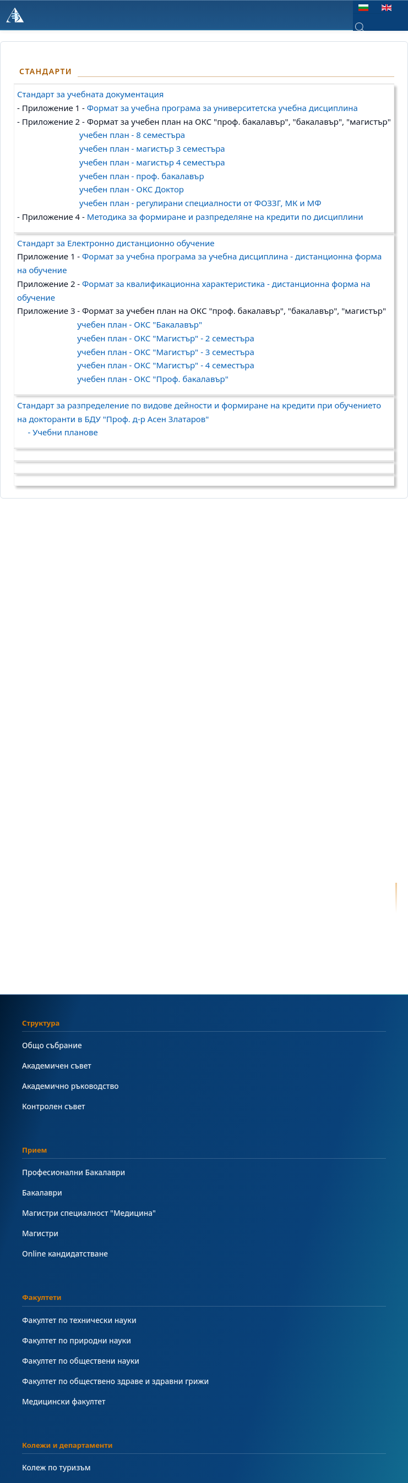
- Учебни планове (57, 432)
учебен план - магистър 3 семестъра (152, 148)
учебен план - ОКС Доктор (131, 189)
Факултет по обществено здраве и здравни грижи (115, 1381)
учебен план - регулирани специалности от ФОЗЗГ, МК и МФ (200, 202)
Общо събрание (52, 1045)
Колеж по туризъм (56, 1467)
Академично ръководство (70, 1086)
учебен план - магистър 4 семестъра (152, 162)
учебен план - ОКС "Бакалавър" (139, 324)
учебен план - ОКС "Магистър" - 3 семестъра (165, 351)
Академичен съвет (56, 1065)
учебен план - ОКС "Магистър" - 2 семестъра (165, 338)
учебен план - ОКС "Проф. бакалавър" (153, 378)
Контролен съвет (53, 1106)
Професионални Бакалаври (73, 1172)
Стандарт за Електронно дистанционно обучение (116, 242)
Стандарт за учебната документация (90, 93)
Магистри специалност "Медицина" (89, 1213)
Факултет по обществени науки (80, 1360)
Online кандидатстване (65, 1253)
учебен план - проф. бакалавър (141, 175)
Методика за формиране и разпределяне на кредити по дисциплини (225, 216)
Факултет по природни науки (76, 1340)
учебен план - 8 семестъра (131, 134)
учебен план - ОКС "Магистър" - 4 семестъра (165, 364)
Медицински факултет (63, 1401)
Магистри (40, 1233)
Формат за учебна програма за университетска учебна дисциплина (222, 107)
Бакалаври (42, 1192)
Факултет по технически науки (79, 1320)
